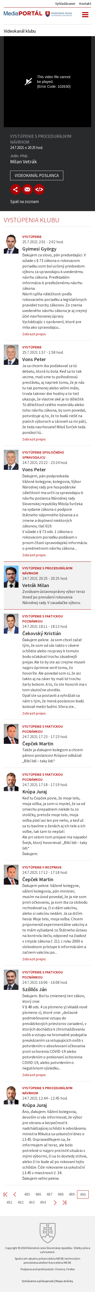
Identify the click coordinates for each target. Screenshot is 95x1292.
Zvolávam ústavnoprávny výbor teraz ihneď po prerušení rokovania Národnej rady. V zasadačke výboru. (53, 597)
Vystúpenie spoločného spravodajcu (43, 455)
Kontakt (85, 3)
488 (61, 1194)
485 (27, 1194)
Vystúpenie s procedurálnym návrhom (47, 570)
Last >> (61, 1202)
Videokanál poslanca (37, 175)
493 (32, 1202)
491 (9, 1202)
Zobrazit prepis (34, 334)
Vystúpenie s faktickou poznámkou (42, 618)
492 (20, 1202)
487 (49, 1194)
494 (43, 1202)
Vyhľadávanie (65, 3)
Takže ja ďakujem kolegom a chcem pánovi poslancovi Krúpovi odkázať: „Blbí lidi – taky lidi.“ (52, 755)
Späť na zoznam (24, 201)
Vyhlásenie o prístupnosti (38, 1281)
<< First (8, 1194)
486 (38, 1194)
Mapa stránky (64, 1281)
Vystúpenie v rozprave (42, 867)
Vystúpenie (32, 236)
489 (72, 1194)
